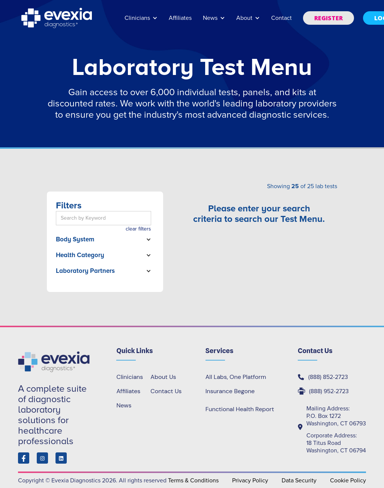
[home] (57, 18)
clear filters (138, 229)
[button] (141, 21)
